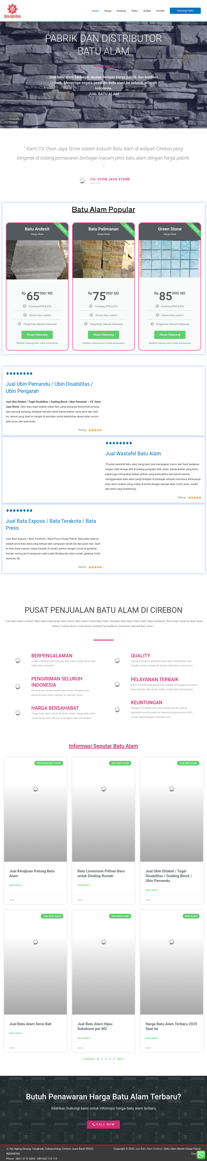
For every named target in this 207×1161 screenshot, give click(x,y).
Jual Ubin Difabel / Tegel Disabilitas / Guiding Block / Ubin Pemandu (169, 876)
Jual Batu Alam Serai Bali (30, 1024)
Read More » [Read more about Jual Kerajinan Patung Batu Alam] (16, 885)
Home (95, 10)
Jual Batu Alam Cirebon (148, 1148)
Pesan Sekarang (37, 335)
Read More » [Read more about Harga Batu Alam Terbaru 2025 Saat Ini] (152, 1038)
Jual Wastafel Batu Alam (134, 453)
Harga (107, 10)
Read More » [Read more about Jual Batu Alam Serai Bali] (16, 1033)
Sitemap (196, 1153)
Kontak (160, 10)
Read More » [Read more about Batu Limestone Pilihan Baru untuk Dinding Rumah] (84, 885)
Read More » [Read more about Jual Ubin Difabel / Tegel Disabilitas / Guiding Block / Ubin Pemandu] (152, 890)
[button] (185, 11)
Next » (121, 1058)
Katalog (121, 10)
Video (134, 10)
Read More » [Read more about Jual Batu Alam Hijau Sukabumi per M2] (84, 1038)
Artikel (147, 10)
